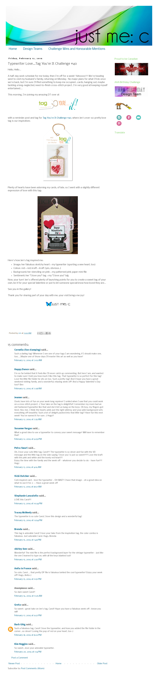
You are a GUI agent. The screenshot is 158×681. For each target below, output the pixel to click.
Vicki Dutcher (21, 476)
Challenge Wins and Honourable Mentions (76, 49)
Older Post (102, 663)
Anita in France (22, 568)
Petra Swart (21, 448)
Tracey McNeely (23, 513)
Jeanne (18, 397)
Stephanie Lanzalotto (26, 496)
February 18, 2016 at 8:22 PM (27, 635)
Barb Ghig (19, 625)
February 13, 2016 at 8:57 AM (27, 487)
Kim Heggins (21, 644)
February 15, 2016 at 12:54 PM (28, 520)
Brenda (18, 529)
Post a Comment (19, 658)
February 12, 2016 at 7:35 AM (27, 419)
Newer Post (14, 663)
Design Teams (32, 49)
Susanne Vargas (23, 428)
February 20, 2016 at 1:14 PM (27, 652)
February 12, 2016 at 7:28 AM (28, 388)
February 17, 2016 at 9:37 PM (27, 615)
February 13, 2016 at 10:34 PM (28, 503)
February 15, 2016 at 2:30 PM (28, 559)
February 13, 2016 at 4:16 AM (27, 467)
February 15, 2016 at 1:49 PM (27, 540)
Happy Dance (21, 369)
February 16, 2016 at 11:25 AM (28, 596)
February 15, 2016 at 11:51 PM (27, 579)
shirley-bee (20, 549)
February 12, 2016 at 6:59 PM (28, 439)
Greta (17, 605)
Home (13, 49)
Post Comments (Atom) (33, 668)
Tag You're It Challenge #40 (57, 118)
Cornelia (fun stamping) (27, 350)
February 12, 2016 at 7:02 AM (28, 360)
